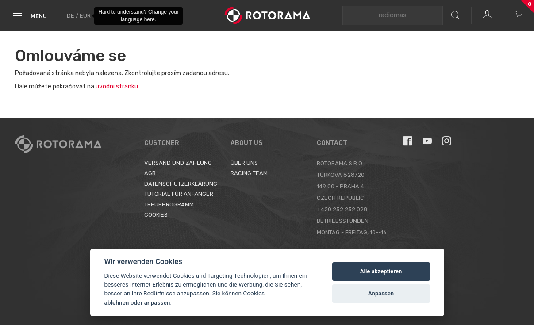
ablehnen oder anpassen (137, 302)
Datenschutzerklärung (180, 183)
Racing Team (249, 173)
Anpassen (381, 293)
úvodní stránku (117, 86)
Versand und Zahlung (178, 163)
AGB (150, 173)
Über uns (244, 163)
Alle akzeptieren (381, 271)
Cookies (156, 214)
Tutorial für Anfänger (178, 194)
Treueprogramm (169, 204)
